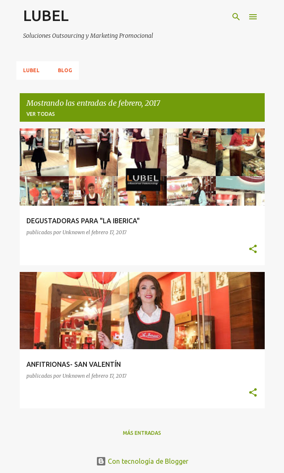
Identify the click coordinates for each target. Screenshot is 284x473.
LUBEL (46, 15)
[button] (253, 249)
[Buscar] (236, 17)
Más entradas (142, 433)
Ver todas (40, 114)
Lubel (31, 70)
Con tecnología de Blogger (142, 461)
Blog (65, 70)
